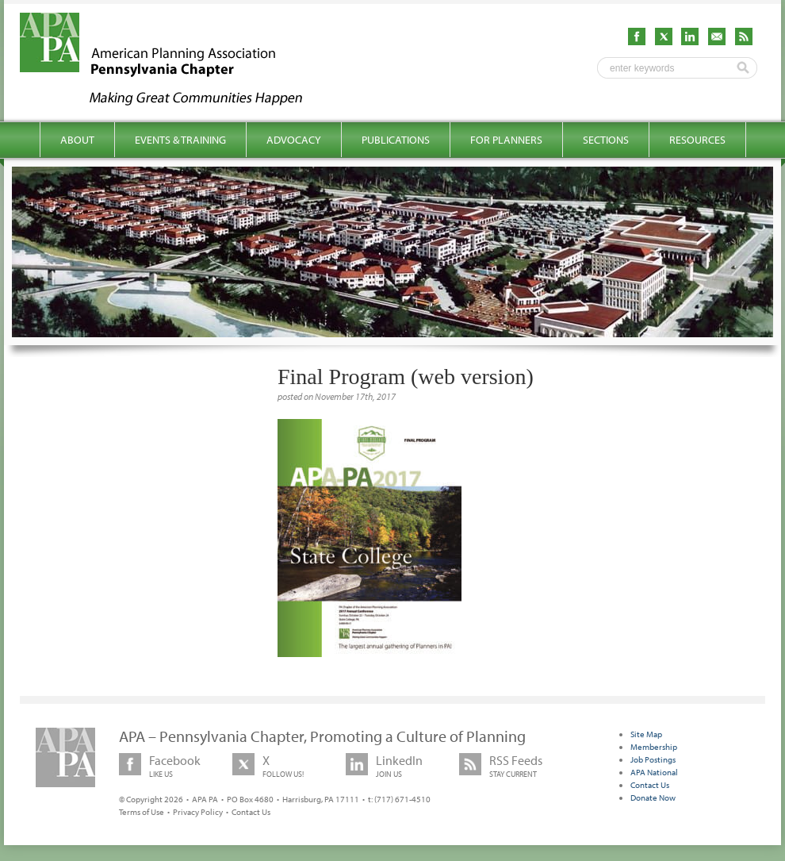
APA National (654, 772)
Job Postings (653, 759)
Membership (653, 746)
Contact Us (251, 811)
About (77, 140)
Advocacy (293, 140)
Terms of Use (141, 811)
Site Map (646, 734)
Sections (606, 140)
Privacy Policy (198, 811)
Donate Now (653, 797)
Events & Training (180, 140)
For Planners (506, 140)
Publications (396, 140)
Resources (697, 140)
